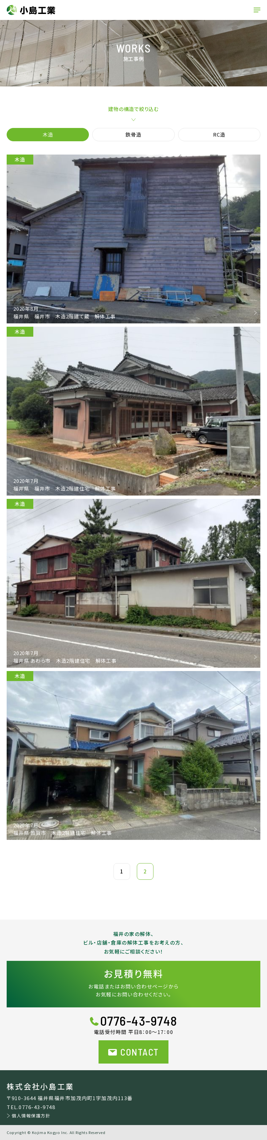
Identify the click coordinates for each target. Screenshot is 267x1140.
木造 (48, 134)
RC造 (219, 134)
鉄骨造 (133, 134)
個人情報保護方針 (31, 1115)
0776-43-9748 (138, 1020)
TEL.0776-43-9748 (31, 1106)
